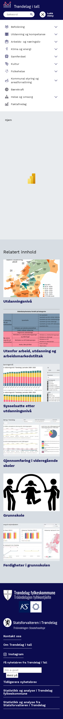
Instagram (16, 654)
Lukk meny (50, 14)
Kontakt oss (12, 636)
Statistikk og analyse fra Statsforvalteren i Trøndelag (24, 704)
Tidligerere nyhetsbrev (20, 682)
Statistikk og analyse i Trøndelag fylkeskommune (27, 692)
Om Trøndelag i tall (17, 644)
